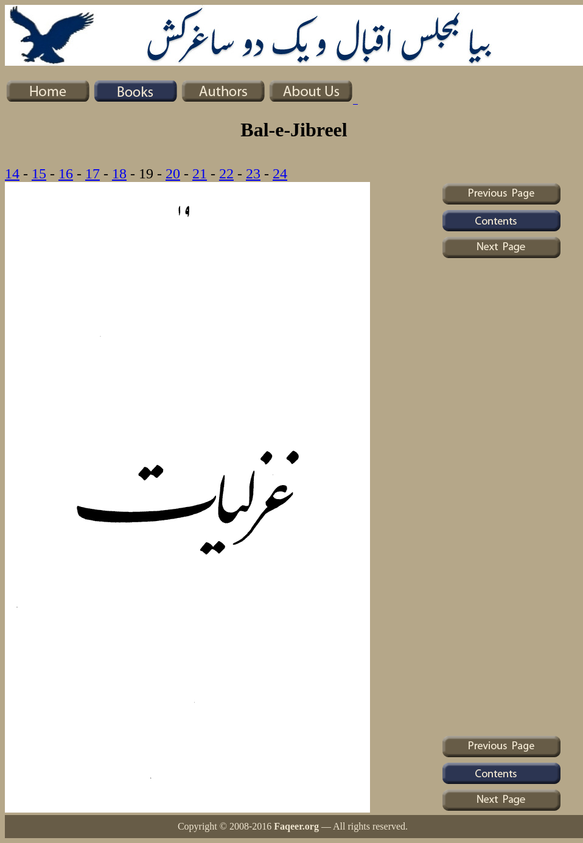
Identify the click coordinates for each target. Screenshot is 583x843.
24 (280, 173)
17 (92, 173)
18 (119, 173)
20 (173, 173)
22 (226, 173)
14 (12, 173)
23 (253, 173)
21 (199, 173)
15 (39, 173)
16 (65, 173)
